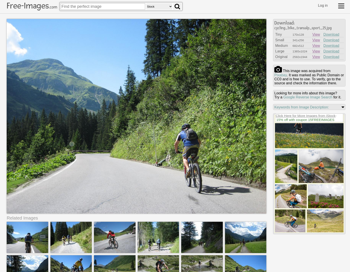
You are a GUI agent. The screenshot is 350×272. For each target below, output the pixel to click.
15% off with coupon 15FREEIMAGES (305, 120)
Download (331, 34)
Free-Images (32, 6)
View (316, 34)
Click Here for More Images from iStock (305, 116)
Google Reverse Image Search (307, 97)
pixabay (280, 75)
